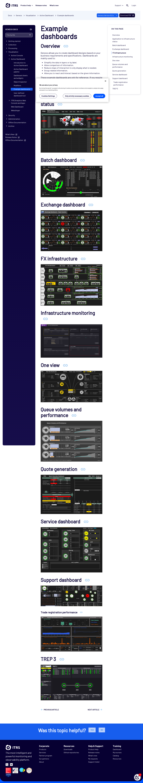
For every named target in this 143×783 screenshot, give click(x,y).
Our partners (44, 759)
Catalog (116, 756)
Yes (92, 730)
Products (42, 749)
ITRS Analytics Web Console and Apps (18, 101)
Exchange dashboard (120, 49)
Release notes (41, 5)
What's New (10, 134)
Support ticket (94, 762)
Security (11, 115)
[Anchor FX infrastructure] (83, 259)
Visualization (13, 52)
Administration (14, 119)
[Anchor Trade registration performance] (81, 612)
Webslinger (15, 110)
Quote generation (119, 71)
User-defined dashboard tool (20, 94)
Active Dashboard (18, 59)
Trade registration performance (120, 83)
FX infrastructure (119, 53)
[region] (72, 90)
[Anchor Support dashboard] (87, 580)
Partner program (45, 756)
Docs (10, 15)
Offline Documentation (17, 122)
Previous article (51, 710)
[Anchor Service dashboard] (86, 521)
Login (134, 5)
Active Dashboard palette (21, 70)
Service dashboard (119, 74)
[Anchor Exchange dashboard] (91, 205)
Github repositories (71, 752)
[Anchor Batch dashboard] (82, 160)
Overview (116, 35)
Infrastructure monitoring (122, 57)
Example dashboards (65, 15)
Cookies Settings (48, 96)
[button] (137, 777)
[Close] (105, 81)
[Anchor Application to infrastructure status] (60, 104)
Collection (12, 45)
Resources (117, 759)
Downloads (68, 749)
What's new (53, 5)
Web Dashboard (17, 107)
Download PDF (127, 15)
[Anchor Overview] (66, 46)
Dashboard (117, 749)
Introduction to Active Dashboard (21, 64)
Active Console (17, 55)
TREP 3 (115, 89)
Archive (11, 126)
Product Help (93, 749)
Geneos (19, 15)
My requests (93, 759)
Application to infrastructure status (123, 40)
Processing (12, 48)
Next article (93, 710)
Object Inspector (20, 82)
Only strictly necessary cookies (77, 96)
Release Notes (11, 137)
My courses (117, 752)
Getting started (14, 41)
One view (116, 60)
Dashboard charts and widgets (21, 76)
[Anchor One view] (65, 365)
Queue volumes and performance (120, 65)
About (41, 762)
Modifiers (17, 85)
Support (119, 5)
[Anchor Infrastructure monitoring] (45, 319)
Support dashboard (119, 78)
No (102, 730)
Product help (27, 5)
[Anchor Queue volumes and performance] (74, 415)
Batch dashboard (119, 45)
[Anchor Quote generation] (83, 469)
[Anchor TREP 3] (62, 659)
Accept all (99, 96)
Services (42, 752)
